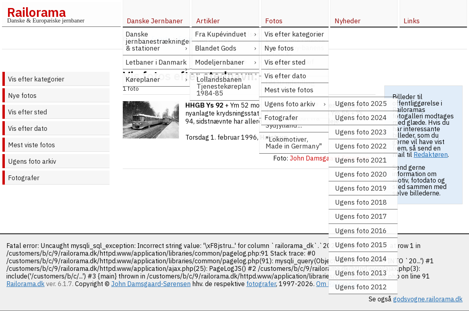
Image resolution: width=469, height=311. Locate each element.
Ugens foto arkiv (32, 161)
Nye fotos (22, 95)
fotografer (261, 284)
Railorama (36, 12)
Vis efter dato (27, 128)
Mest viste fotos (31, 145)
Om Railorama (336, 284)
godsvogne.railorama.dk (428, 299)
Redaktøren (431, 154)
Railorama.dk (25, 284)
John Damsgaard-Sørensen (151, 284)
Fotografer (23, 178)
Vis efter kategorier (36, 79)
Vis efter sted (27, 112)
